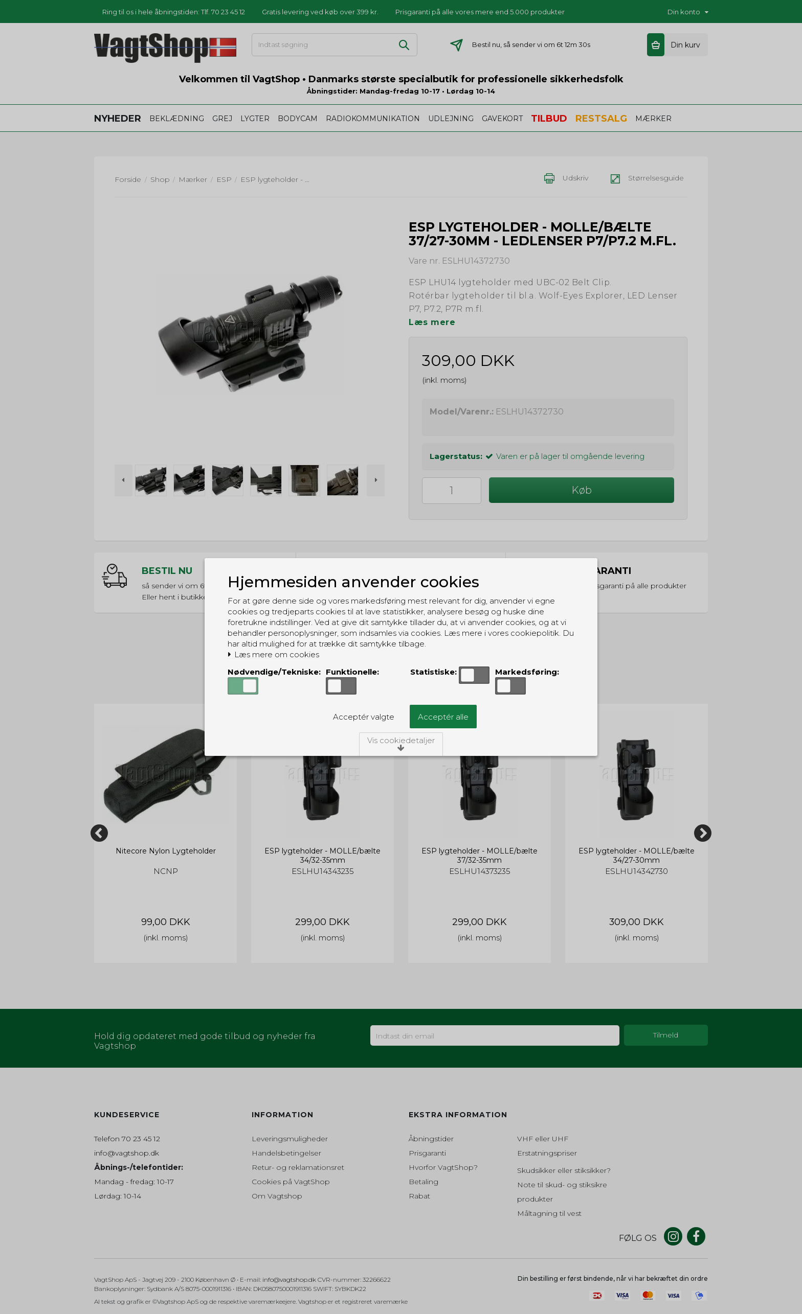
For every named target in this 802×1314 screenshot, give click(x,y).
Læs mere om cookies (273, 655)
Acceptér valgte (363, 717)
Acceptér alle (443, 717)
